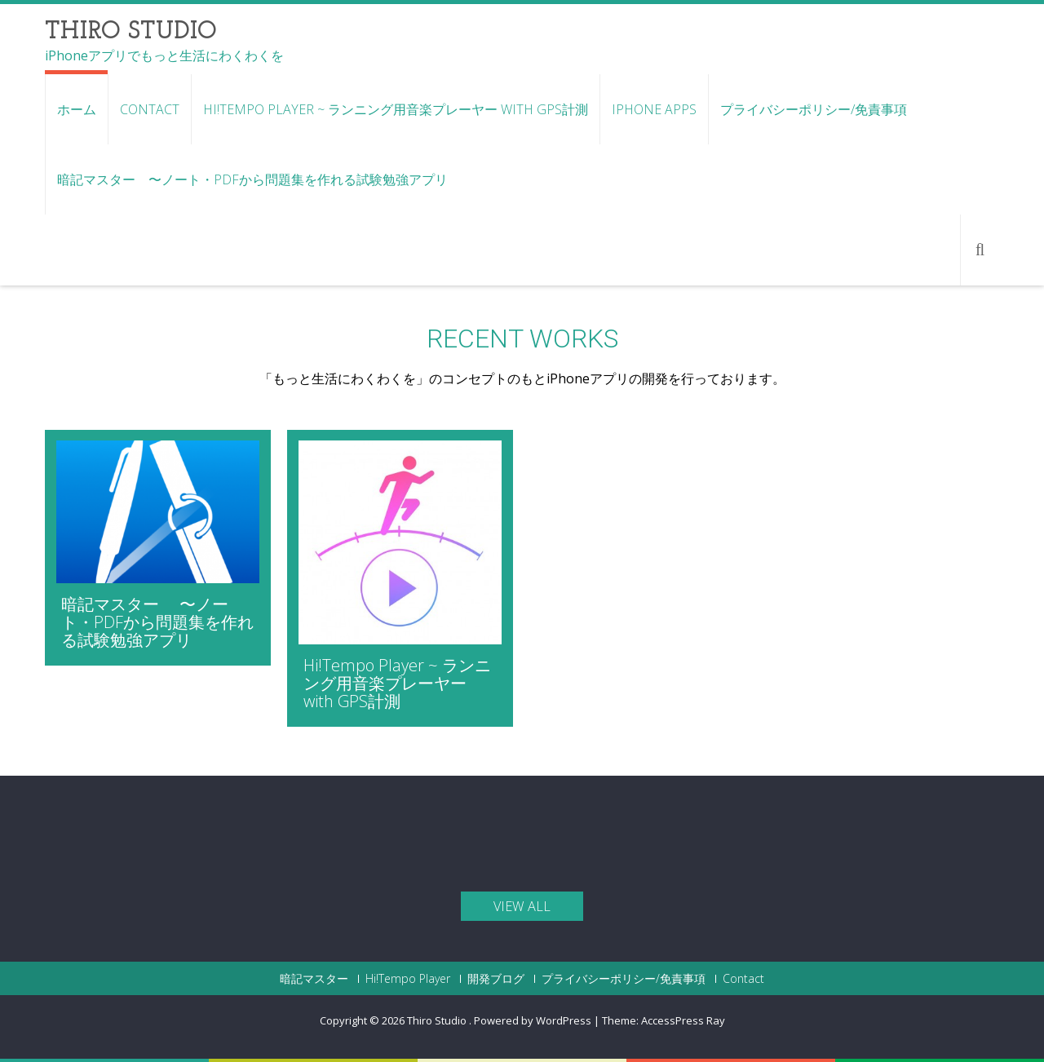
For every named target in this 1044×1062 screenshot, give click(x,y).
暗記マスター (314, 979)
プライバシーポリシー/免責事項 (813, 109)
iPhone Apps (654, 109)
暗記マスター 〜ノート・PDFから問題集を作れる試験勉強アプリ (252, 179)
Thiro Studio (438, 1020)
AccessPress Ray (683, 1020)
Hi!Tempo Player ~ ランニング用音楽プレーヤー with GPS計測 (395, 109)
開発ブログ (495, 979)
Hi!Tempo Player (407, 979)
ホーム (76, 109)
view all (522, 906)
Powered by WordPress (532, 1020)
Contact (149, 109)
